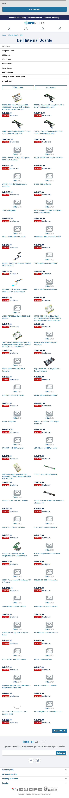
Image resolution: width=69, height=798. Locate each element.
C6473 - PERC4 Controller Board (45, 290)
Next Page (59, 731)
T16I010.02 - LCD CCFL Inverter (45, 527)
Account (43, 29)
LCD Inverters (6, 55)
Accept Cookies (34, 9)
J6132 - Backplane (9, 210)
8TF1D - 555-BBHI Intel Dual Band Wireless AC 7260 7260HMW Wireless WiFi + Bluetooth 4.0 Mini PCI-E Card (47, 318)
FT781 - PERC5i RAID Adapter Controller (48, 158)
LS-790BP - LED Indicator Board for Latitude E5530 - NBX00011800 (14, 291)
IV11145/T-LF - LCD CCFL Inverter (14, 659)
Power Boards (7, 68)
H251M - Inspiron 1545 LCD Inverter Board (47, 554)
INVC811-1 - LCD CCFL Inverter (45, 685)
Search (26, 29)
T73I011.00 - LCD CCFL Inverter (45, 474)
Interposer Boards (8, 51)
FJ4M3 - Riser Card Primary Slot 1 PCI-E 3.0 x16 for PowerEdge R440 (16, 132)
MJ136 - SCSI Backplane (43, 659)
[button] (18, 87)
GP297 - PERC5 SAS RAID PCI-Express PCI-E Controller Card (47, 211)
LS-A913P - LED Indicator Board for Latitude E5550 (14, 713)
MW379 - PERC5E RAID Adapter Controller (45, 343)
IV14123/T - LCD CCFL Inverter (13, 395)
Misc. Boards (6, 59)
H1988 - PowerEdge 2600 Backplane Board (15, 634)
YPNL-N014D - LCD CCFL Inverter (14, 606)
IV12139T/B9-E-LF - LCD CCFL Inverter (48, 712)
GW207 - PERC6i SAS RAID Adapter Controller (46, 423)
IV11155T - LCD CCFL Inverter (13, 448)
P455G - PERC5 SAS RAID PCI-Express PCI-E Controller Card (15, 159)
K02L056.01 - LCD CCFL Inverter (45, 580)
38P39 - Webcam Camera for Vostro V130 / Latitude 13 (49, 502)
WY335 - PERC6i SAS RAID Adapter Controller (14, 185)
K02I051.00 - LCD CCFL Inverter (13, 527)
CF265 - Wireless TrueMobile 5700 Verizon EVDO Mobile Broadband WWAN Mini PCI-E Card (16, 476)
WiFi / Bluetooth (7, 81)
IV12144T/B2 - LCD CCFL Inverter (14, 237)
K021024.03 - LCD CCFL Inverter (45, 606)
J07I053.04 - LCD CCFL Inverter (45, 448)
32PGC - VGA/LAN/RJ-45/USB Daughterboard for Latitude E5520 (14, 554)
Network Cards (7, 64)
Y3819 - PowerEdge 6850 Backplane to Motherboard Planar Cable (16, 686)
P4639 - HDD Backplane (42, 184)
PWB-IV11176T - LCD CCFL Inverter (15, 501)
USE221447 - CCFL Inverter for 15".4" (47, 237)
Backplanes (6, 46)
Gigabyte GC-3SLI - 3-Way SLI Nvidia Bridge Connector (47, 370)
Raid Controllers (7, 72)
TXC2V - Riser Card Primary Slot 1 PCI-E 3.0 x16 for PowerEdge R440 (48, 132)
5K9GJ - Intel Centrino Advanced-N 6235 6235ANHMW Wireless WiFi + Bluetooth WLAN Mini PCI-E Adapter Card (16, 344)
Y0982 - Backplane (9, 422)
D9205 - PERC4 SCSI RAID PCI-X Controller (13, 370)
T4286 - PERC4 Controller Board (45, 263)
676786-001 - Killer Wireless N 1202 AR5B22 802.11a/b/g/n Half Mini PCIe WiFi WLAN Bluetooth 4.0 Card (16, 107)
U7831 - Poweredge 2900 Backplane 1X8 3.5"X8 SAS (16, 581)
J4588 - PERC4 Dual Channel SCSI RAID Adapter (16, 317)
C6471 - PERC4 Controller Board (45, 395)
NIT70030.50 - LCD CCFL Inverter (46, 633)
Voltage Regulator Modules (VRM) (13, 77)
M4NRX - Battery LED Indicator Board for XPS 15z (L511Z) (16, 264)
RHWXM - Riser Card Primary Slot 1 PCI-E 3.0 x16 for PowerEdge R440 (49, 106)
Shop (9, 29)
